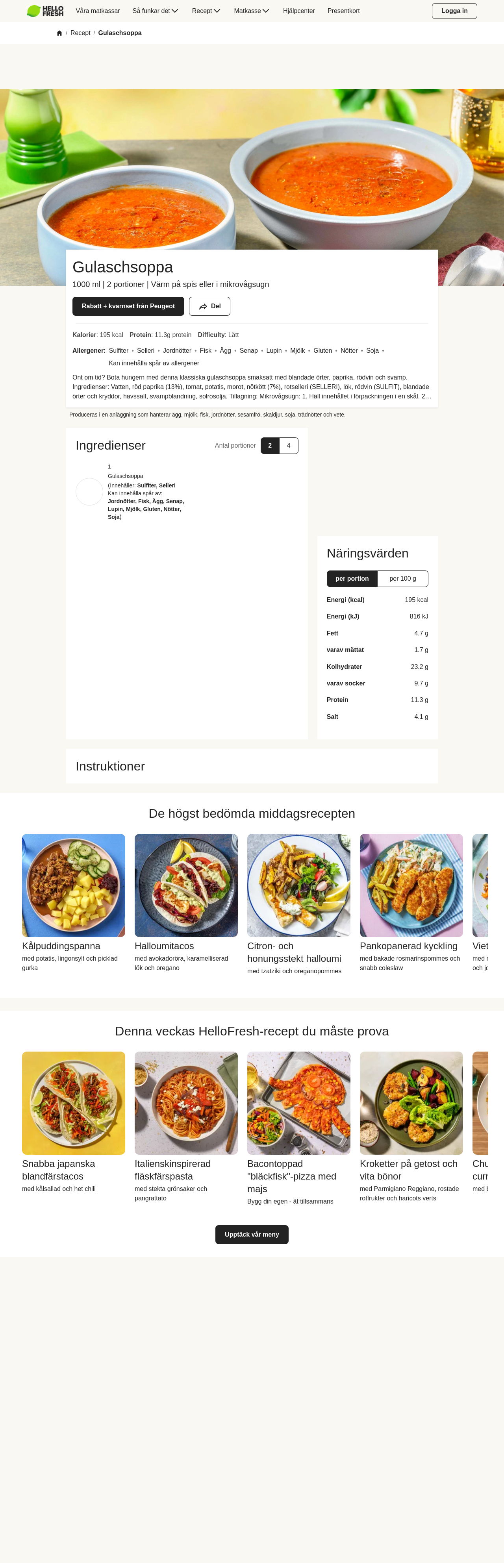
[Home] (59, 33)
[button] (187, 445)
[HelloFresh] (45, 11)
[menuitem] (48, 11)
